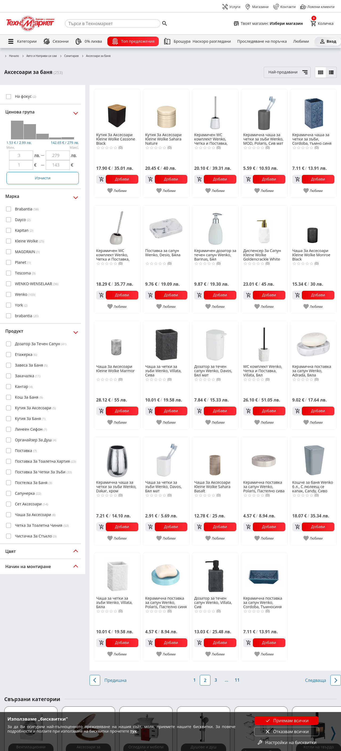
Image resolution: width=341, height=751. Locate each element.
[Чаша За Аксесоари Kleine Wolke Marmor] (117, 342)
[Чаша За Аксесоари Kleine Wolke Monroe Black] (313, 226)
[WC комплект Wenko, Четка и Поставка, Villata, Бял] (264, 342)
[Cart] (322, 23)
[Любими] (301, 41)
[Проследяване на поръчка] (262, 41)
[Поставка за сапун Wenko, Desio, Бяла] (166, 226)
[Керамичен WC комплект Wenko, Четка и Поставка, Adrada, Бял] (215, 110)
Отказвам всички (287, 731)
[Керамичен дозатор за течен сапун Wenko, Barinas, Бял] (215, 226)
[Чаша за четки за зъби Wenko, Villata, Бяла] (117, 574)
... (226, 680)
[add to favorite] (117, 190)
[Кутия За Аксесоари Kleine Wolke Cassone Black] (117, 110)
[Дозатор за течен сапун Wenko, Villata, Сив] (215, 574)
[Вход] (327, 41)
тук (133, 731)
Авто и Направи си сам (39, 56)
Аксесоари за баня (96, 56)
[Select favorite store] (268, 23)
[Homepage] (30, 23)
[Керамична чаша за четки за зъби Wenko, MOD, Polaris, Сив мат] (264, 110)
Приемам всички (286, 720)
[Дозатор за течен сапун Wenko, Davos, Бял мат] (215, 342)
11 (237, 680)
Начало (11, 56)
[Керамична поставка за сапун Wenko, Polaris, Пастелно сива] (264, 458)
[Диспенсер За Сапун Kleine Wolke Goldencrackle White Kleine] (264, 226)
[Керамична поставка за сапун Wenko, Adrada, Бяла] (313, 342)
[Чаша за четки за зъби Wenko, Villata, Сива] (166, 342)
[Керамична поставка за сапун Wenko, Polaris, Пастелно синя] (166, 574)
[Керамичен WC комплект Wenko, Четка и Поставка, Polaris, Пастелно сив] (117, 226)
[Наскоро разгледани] (212, 41)
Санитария (69, 56)
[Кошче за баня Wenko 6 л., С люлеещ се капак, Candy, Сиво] (313, 458)
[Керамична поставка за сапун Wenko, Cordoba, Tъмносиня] (264, 574)
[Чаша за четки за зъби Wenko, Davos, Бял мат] (166, 458)
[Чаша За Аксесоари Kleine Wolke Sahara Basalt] (215, 458)
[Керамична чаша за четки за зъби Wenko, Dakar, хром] (117, 458)
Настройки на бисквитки (286, 742)
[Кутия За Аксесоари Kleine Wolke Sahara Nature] (166, 110)
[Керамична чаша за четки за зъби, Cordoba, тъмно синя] (313, 110)
